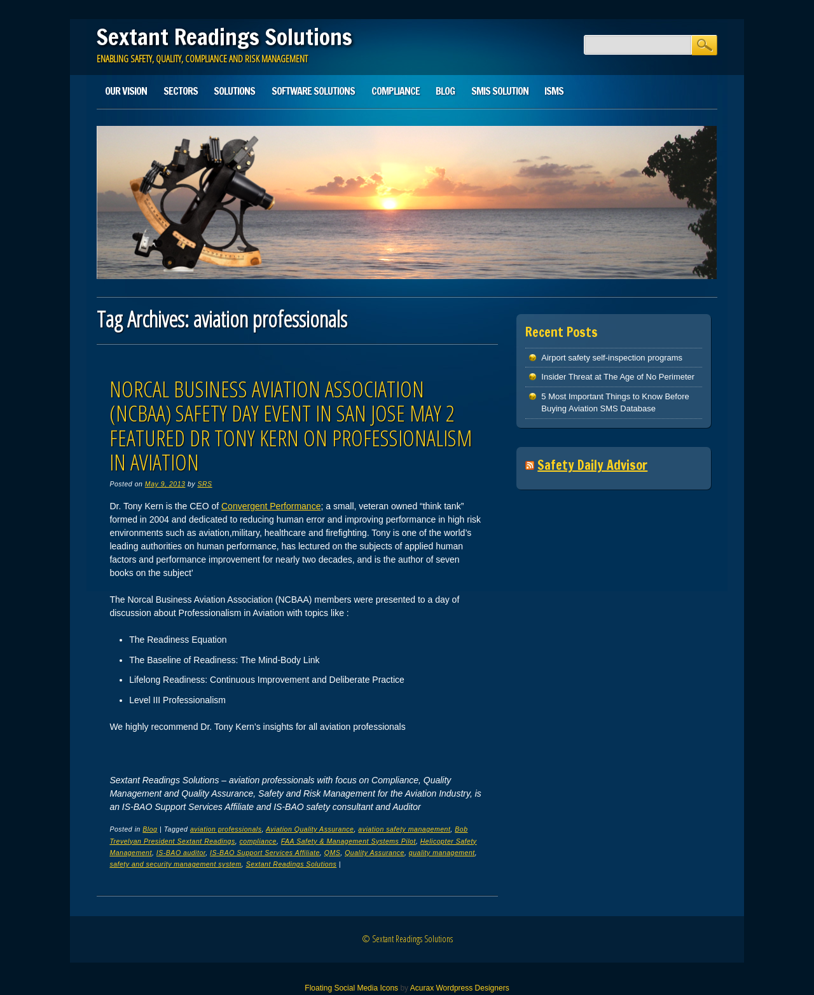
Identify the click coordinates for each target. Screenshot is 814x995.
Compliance (395, 91)
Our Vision (126, 91)
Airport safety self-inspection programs (611, 357)
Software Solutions (313, 91)
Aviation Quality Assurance (310, 829)
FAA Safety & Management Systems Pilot (348, 841)
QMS (332, 852)
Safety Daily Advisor (592, 465)
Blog (445, 91)
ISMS (553, 91)
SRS (204, 484)
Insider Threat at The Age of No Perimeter (617, 376)
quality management (442, 852)
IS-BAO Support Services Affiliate (265, 852)
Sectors (180, 91)
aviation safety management (404, 829)
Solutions (234, 91)
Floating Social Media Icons (351, 988)
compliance (258, 841)
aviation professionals (226, 829)
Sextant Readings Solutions (224, 37)
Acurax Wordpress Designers (459, 988)
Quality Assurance (374, 852)
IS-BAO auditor (180, 852)
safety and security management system (175, 864)
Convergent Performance (271, 506)
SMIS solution (499, 91)
